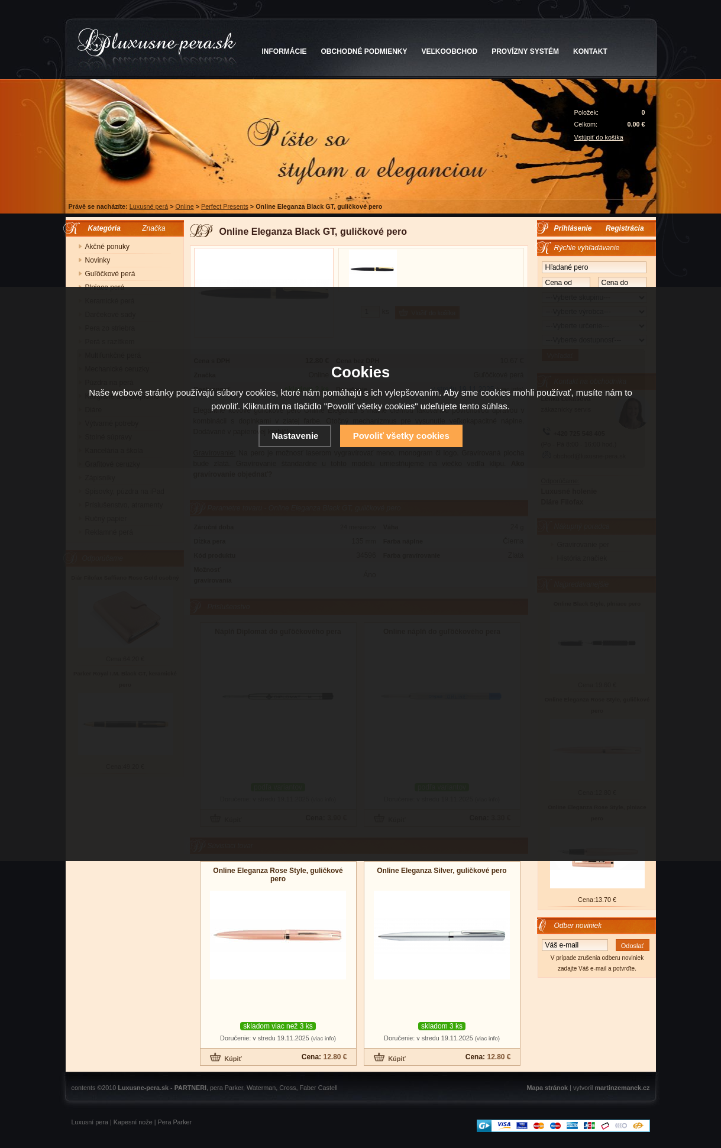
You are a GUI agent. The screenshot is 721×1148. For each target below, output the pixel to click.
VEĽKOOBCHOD (450, 51)
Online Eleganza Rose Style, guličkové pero (277, 874)
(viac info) (323, 1038)
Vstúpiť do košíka (598, 137)
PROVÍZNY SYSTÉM (525, 51)
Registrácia (625, 228)
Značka (153, 228)
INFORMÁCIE (284, 51)
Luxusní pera (90, 1122)
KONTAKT (590, 51)
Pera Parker (175, 1122)
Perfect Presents (224, 206)
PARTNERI (190, 1087)
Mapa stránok (547, 1087)
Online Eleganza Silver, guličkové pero (441, 870)
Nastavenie (294, 436)
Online (184, 206)
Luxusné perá (149, 206)
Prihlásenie (573, 228)
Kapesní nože (133, 1122)
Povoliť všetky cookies (401, 436)
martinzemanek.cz (621, 1087)
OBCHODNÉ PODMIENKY (364, 51)
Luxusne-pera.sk (143, 1087)
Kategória (101, 228)
